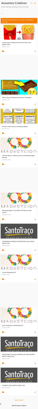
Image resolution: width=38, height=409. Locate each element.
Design (10, 13)
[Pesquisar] (32, 3)
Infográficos (19, 13)
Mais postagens (19, 400)
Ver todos (5, 21)
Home (2, 13)
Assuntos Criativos (14, 3)
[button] (35, 51)
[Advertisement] (19, 67)
